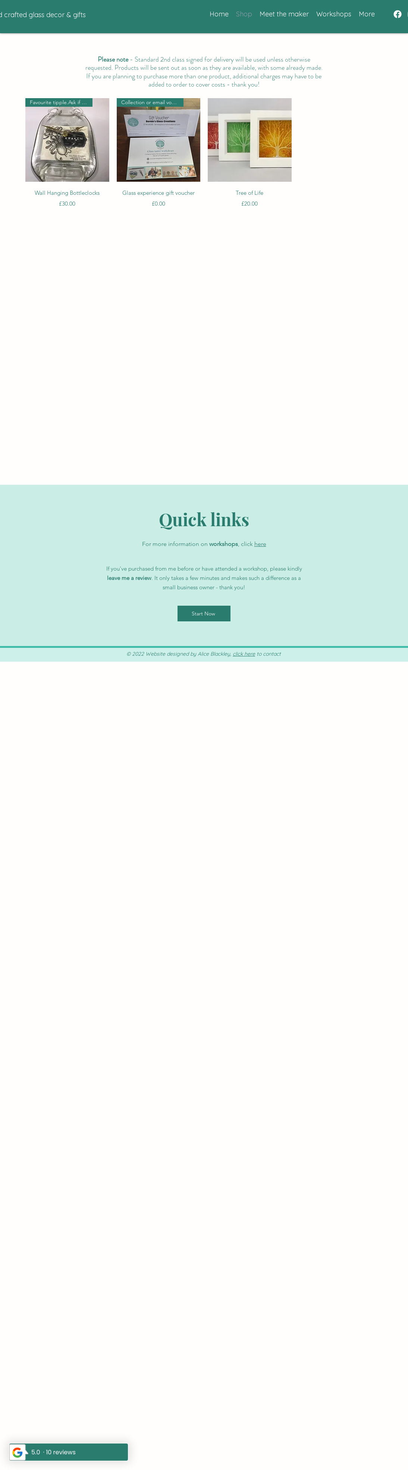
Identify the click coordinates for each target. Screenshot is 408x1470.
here (260, 543)
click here (244, 653)
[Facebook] (397, 14)
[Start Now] (204, 613)
